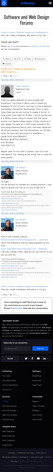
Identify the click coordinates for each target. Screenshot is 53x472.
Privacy (48, 457)
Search (7, 59)
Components (7, 445)
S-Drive (5, 401)
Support (35, 401)
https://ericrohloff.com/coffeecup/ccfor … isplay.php (24, 249)
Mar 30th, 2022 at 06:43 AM (13, 80)
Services (6, 397)
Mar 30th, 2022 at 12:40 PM (12, 161)
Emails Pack (36, 376)
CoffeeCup (7, 371)
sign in (10, 46)
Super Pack (36, 385)
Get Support (24, 457)
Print (17, 59)
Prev (5, 76)
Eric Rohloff (20, 167)
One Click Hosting (9, 406)
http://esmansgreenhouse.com (12, 199)
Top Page (11, 453)
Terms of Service (24, 467)
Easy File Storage (9, 410)
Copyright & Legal (37, 457)
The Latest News (9, 380)
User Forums (37, 415)
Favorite (7, 64)
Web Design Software (9, 457)
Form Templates (8, 440)
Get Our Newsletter (10, 385)
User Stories (37, 419)
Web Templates (8, 431)
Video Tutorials (38, 406)
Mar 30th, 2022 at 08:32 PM (13, 213)
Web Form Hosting (9, 415)
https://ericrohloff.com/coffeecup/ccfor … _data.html (24, 240)
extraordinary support (38, 333)
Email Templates (8, 436)
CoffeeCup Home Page (25, 453)
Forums (11, 32)
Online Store (40, 453)
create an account (38, 46)
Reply (27, 59)
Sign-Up (40, 349)
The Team (6, 376)
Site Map (14, 461)
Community (37, 397)
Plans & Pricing (8, 419)
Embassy (35, 410)
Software (36, 371)
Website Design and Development (32, 32)
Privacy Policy (42, 465)
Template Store (9, 427)
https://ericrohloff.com (9, 210)
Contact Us (6, 390)
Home (3, 32)
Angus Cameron (22, 86)
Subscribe (40, 59)
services (16, 330)
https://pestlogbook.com (10, 203)
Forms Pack (36, 380)
